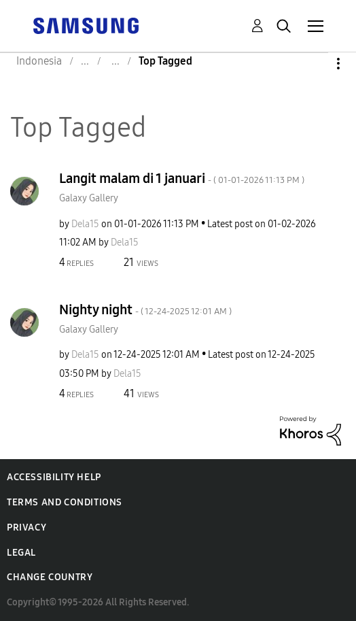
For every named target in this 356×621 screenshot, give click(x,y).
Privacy (26, 527)
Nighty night (145, 309)
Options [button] (315, 63)
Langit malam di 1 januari (181, 178)
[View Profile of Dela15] (85, 224)
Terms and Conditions (64, 502)
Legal (21, 552)
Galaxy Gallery (88, 198)
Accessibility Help (54, 477)
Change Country (49, 577)
